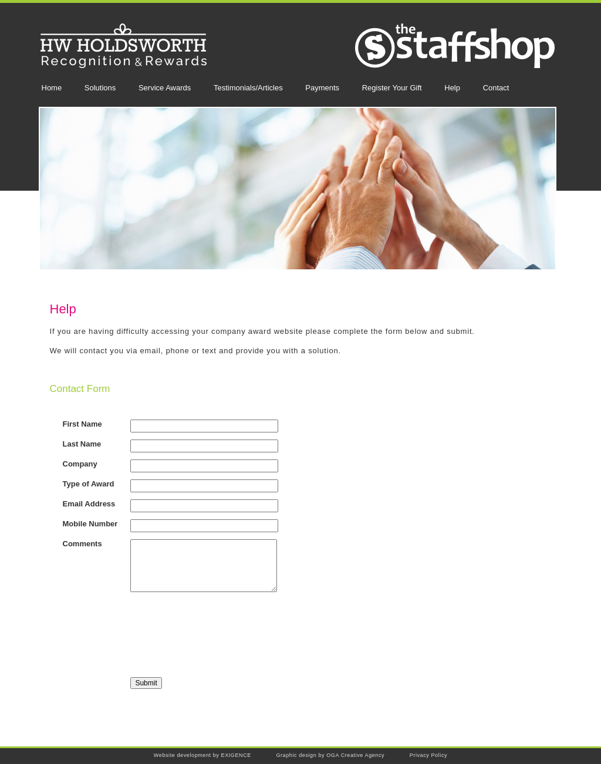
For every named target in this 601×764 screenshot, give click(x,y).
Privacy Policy (428, 755)
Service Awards (165, 87)
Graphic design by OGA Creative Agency (330, 755)
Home (52, 87)
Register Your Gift (392, 87)
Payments (322, 87)
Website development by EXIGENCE (202, 755)
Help (452, 87)
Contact (496, 87)
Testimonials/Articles (248, 87)
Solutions (100, 87)
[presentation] (219, 635)
